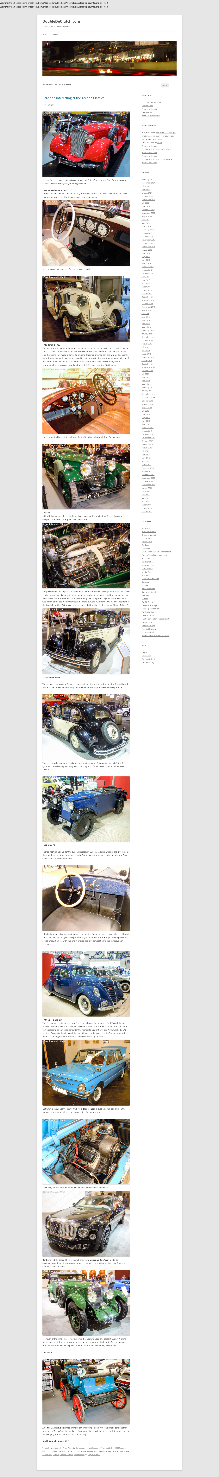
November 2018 (148, 240)
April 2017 (146, 283)
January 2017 (147, 293)
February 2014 (147, 387)
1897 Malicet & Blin (106, 1448)
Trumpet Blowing (149, 629)
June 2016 (146, 317)
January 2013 (147, 431)
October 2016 (147, 303)
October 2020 (147, 196)
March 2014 (146, 384)
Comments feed (148, 659)
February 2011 (147, 508)
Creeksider (146, 548)
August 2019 (147, 216)
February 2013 (147, 427)
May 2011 (146, 498)
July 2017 (145, 276)
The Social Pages (148, 625)
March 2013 (146, 424)
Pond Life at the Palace (151, 115)
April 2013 (146, 421)
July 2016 (145, 313)
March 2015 (146, 354)
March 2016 (146, 327)
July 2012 (145, 451)
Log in (144, 652)
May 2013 (146, 417)
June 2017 (146, 280)
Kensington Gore (149, 565)
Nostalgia (145, 575)
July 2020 (145, 203)
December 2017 (148, 273)
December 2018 (148, 236)
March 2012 (146, 464)
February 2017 (147, 290)
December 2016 (148, 297)
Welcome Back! (148, 112)
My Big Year (146, 572)
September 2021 (148, 183)
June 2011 (146, 494)
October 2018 (147, 243)
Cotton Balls (147, 541)
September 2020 (148, 199)
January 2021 (147, 193)
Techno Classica (66, 1454)
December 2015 (148, 337)
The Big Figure (147, 602)
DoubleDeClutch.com (61, 21)
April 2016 (146, 323)
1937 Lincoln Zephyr (67, 1451)
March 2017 (146, 287)
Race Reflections (148, 588)
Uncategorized (148, 632)
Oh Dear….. (146, 585)
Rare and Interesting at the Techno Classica (73, 98)
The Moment (147, 622)
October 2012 (147, 441)
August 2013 (147, 407)
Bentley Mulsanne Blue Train (111, 1451)
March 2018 (146, 263)
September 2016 (148, 307)
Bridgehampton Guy (150, 535)
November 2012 (148, 437)
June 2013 (146, 414)
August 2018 (147, 250)
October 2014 (147, 370)
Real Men (145, 595)
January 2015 (147, 360)
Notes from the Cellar (150, 578)
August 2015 (147, 344)
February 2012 (147, 468)
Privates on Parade (149, 109)
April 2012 (146, 461)
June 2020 (146, 206)
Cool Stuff (146, 538)
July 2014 (145, 374)
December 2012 (148, 434)
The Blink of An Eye (149, 605)
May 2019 (146, 223)
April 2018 (146, 260)
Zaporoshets (79, 1454)
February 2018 (147, 266)
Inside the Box (147, 562)
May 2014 (146, 377)
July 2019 (145, 219)
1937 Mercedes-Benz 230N (87, 1451)
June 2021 (146, 189)
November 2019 (148, 213)
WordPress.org (148, 662)
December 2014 (148, 364)
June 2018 (146, 253)
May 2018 (146, 256)
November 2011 (148, 478)
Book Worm (147, 528)
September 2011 (148, 484)
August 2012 (147, 447)
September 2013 (148, 404)
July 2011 (145, 491)
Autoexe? (159, 139)
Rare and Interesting (150, 592)
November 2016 (148, 300)
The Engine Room (149, 612)
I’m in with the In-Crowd (151, 102)
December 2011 (148, 474)
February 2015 (147, 357)
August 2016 (147, 310)
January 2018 (147, 270)
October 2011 (147, 481)
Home (44, 34)
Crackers (145, 545)
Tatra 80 (56, 1454)
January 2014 (147, 390)
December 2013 (148, 394)
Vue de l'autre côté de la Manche (155, 635)
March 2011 (146, 505)
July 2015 (145, 347)
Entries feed (146, 655)
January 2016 (147, 333)
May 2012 (146, 458)
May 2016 (146, 320)
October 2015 (147, 340)
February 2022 (147, 179)
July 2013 (145, 411)
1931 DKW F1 (52, 1451)
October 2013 (147, 401)
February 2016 (147, 330)
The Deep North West (151, 608)
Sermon (145, 598)
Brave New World (149, 531)
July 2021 (145, 186)
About (56, 34)
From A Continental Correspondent (156, 551)
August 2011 (147, 488)
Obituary (145, 582)
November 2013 (148, 397)
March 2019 (146, 226)
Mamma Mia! (147, 568)
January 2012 (147, 471)
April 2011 (146, 501)
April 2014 (146, 380)
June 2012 (146, 454)
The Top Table (147, 105)
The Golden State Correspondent (155, 619)
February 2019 (147, 229)
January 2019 (147, 233)
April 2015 (146, 350)
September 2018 (148, 246)
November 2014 (148, 367)
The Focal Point (148, 615)
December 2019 (148, 209)
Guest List (146, 558)
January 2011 (147, 511)
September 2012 (148, 444)
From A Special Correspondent (75, 1448)
